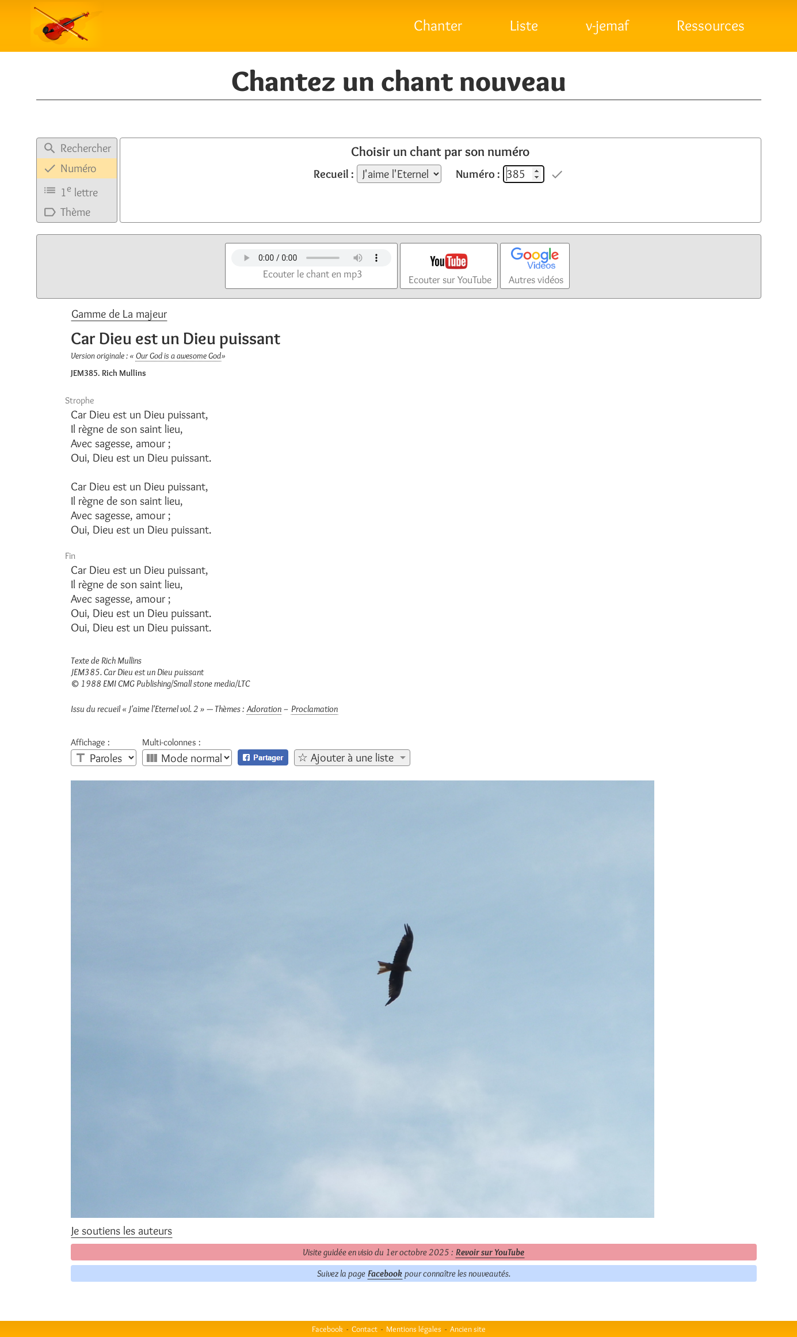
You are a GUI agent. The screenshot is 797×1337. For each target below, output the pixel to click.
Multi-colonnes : (171, 742)
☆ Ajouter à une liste (346, 757)
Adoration (264, 708)
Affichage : (90, 742)
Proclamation (314, 708)
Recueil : (334, 174)
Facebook (385, 1273)
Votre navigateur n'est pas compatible (311, 257)
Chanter (438, 25)
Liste (524, 25)
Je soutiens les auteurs (121, 1230)
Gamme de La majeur (119, 314)
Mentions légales (413, 1329)
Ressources (711, 25)
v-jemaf (607, 25)
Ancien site (468, 1329)
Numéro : (478, 174)
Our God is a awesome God (178, 356)
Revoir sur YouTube (490, 1252)
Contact (364, 1329)
